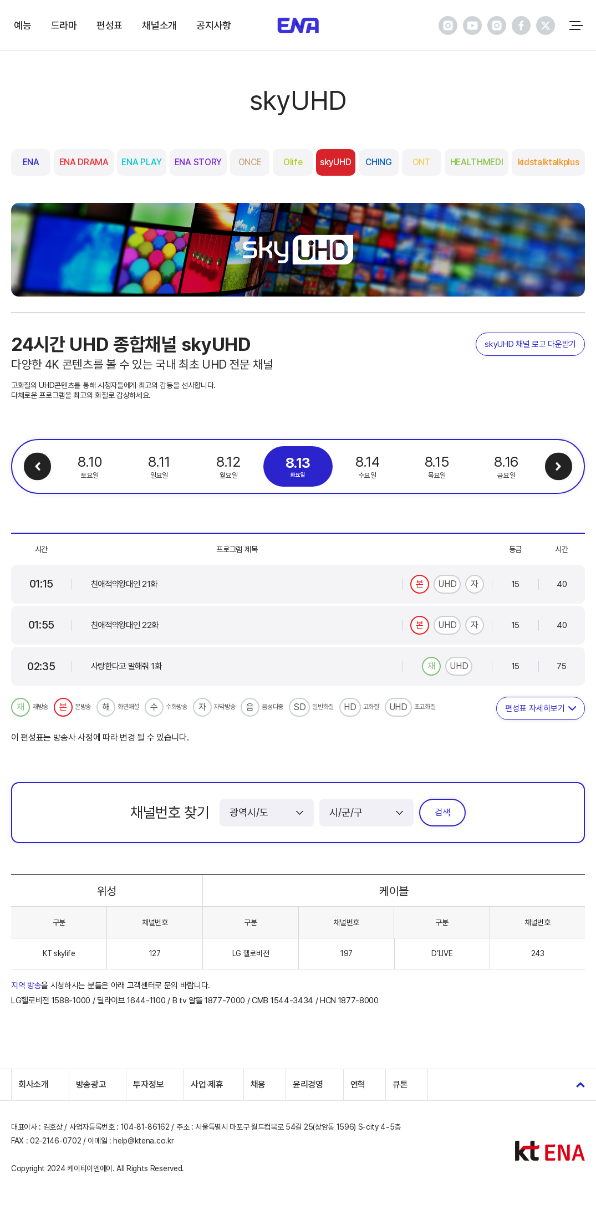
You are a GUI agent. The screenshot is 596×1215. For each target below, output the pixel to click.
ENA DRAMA (84, 162)
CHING (378, 162)
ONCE (250, 162)
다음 (558, 466)
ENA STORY (198, 162)
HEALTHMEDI (476, 162)
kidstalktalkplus (548, 162)
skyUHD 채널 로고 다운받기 (530, 344)
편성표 (109, 25)
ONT (421, 162)
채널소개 (159, 25)
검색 (442, 812)
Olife (292, 162)
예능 (22, 25)
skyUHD (335, 162)
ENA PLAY (141, 162)
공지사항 (213, 25)
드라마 (64, 25)
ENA (31, 162)
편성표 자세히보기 (535, 708)
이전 (37, 466)
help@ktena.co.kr (143, 1140)
